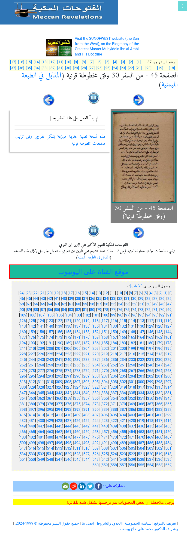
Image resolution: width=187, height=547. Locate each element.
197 (150, 348)
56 (106, 304)
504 (141, 448)
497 (50, 443)
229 (168, 359)
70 (162, 309)
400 (159, 415)
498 (41, 443)
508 (105, 448)
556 (132, 465)
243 (41, 359)
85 (57, 309)
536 (159, 459)
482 (32, 437)
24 (21, 293)
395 (50, 409)
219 (105, 354)
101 (96, 315)
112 (150, 321)
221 (86, 354)
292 (59, 376)
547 (59, 459)
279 (23, 371)
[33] (45, 68)
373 (95, 404)
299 (150, 382)
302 (123, 382)
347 (23, 393)
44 (36, 298)
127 (168, 326)
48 (162, 304)
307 (77, 382)
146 (150, 332)
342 (68, 393)
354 (114, 398)
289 (86, 376)
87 (43, 309)
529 (68, 454)
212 (168, 354)
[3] (123, 62)
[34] (37, 68)
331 (168, 393)
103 (78, 315)
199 (132, 348)
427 (68, 420)
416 (168, 420)
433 (168, 426)
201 (114, 348)
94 (148, 315)
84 (64, 309)
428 (59, 420)
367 (150, 404)
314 (168, 387)
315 (159, 387)
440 (105, 426)
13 (99, 293)
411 (59, 415)
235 (114, 359)
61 (71, 304)
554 (150, 465)
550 (32, 459)
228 (23, 354)
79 (99, 309)
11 (113, 293)
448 (32, 426)
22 (35, 293)
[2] (131, 62)
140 (50, 326)
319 (123, 387)
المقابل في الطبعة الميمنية (94, 257)
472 (123, 437)
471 (132, 437)
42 (50, 298)
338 (105, 393)
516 (32, 448)
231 (150, 359)
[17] (13, 62)
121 (68, 321)
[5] (107, 62)
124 (41, 321)
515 (41, 448)
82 (78, 309)
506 (123, 448)
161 (168, 337)
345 (41, 393)
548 (50, 459)
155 (68, 332)
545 (77, 459)
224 (59, 354)
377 (59, 404)
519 (159, 454)
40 (64, 298)
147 (141, 332)
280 (168, 376)
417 (159, 420)
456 (114, 432)
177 (23, 337)
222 (77, 354)
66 (36, 304)
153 (86, 332)
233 (132, 359)
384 (150, 409)
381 (23, 404)
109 (23, 315)
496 (59, 443)
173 (59, 337)
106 (50, 315)
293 (50, 376)
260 (41, 365)
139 (59, 326)
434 (159, 426)
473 (114, 437)
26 (162, 298)
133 (114, 326)
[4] (115, 62)
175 (41, 337)
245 (23, 359)
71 (155, 309)
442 (86, 426)
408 (86, 415)
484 (168, 443)
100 (105, 315)
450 (168, 432)
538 (141, 459)
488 (132, 443)
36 (92, 298)
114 (132, 321)
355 (105, 398)
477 (77, 437)
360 (59, 398)
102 (87, 315)
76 (120, 309)
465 (32, 432)
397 (32, 409)
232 (141, 359)
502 (159, 448)
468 (159, 437)
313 (23, 382)
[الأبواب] (136, 286)
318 (132, 387)
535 (168, 459)
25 (169, 298)
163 (150, 337)
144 (168, 332)
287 (105, 376)
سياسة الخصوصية (137, 523)
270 (105, 371)
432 (23, 420)
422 (114, 420)
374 (86, 404)
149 (123, 332)
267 (132, 371)
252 (114, 365)
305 (95, 382)
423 (105, 420)
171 (77, 337)
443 (77, 426)
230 (159, 359)
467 (168, 437)
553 (159, 465)
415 (23, 415)
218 (114, 354)
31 (127, 298)
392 (77, 409)
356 (95, 398)
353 (123, 398)
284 (132, 376)
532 (41, 454)
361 (50, 398)
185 (105, 343)
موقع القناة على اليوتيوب (93, 271)
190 (59, 343)
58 (92, 304)
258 (59, 365)
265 (150, 371)
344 (50, 393)
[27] (92, 68)
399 (168, 415)
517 (23, 448)
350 (150, 398)
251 (123, 365)
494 (77, 443)
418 (150, 420)
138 (68, 326)
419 (141, 420)
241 (59, 359)
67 (29, 304)
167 (114, 337)
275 (59, 371)
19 (56, 293)
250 (132, 365)
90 (22, 309)
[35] (29, 68)
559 (105, 465)
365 (168, 404)
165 (132, 337)
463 (50, 432)
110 (168, 321)
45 (29, 298)
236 (105, 359)
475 (95, 437)
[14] (37, 62)
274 (68, 371)
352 (132, 398)
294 (41, 376)
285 (123, 376)
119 (86, 321)
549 (41, 459)
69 (169, 309)
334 (141, 393)
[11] (60, 62)
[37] (13, 68)
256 (77, 365)
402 (141, 415)
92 (162, 315)
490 (114, 443)
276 (50, 371)
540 (123, 459)
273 (77, 371)
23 (29, 293)
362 (41, 398)
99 (113, 315)
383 (159, 409)
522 (132, 454)
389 (105, 409)
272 (86, 371)
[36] (21, 68)
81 (85, 309)
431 (32, 420)
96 (134, 315)
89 (29, 309)
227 (32, 354)
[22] (131, 68)
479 (59, 437)
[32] (52, 68)
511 (77, 448)
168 (105, 337)
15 (85, 293)
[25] (107, 68)
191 (50, 343)
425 (86, 420)
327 (50, 387)
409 (77, 415)
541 (114, 459)
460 (77, 432)
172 (68, 337)
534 (23, 454)
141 (41, 326)
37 (85, 298)
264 (159, 371)
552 (168, 465)
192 (41, 343)
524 (114, 454)
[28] (84, 68)
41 (57, 298)
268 (123, 371)
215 (141, 354)
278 (32, 371)
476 (86, 437)
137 (77, 326)
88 (36, 309)
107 (41, 315)
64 (50, 304)
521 (141, 454)
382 (168, 409)
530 (59, 454)
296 (23, 376)
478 (68, 437)
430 (41, 420)
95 (141, 315)
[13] (45, 62)
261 (32, 365)
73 (141, 309)
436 (141, 426)
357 (86, 398)
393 (68, 409)
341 (77, 393)
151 (105, 332)
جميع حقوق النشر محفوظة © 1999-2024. (47, 523)
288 (95, 376)
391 (86, 409)
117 (105, 321)
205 (77, 348)
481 (41, 437)
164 (141, 337)
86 (50, 309)
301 (132, 382)
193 (32, 343)
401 (150, 415)
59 (85, 304)
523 (123, 454)
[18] (172, 68)
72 (148, 309)
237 (95, 359)
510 (86, 448)
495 (68, 443)
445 (59, 426)
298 (159, 382)
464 (41, 432)
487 (141, 443)
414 (32, 415)
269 (114, 371)
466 (23, 432)
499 (32, 443)
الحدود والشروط (109, 523)
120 (77, 321)
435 (150, 426)
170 (86, 337)
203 (95, 348)
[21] (139, 68)
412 (50, 415)
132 (123, 326)
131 (132, 326)
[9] (76, 62)
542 (105, 459)
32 (120, 298)
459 (86, 432)
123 (50, 321)
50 (148, 304)
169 (95, 337)
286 (114, 376)
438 (123, 426)
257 (68, 365)
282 (150, 376)
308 (68, 382)
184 (114, 343)
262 (23, 365)
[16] (21, 62)
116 (114, 321)
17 (71, 293)
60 (78, 304)
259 (50, 365)
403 (132, 415)
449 (23, 426)
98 (120, 315)
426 (77, 420)
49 (155, 304)
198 (141, 348)
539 (132, 459)
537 (150, 459)
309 (59, 382)
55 (113, 304)
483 (23, 437)
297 (168, 382)
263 (168, 371)
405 (114, 415)
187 (86, 343)
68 (22, 304)
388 (114, 409)
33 (113, 298)
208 (50, 348)
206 (68, 348)
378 (50, 404)
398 (23, 409)
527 (86, 454)
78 (106, 309)
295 (32, 376)
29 (141, 298)
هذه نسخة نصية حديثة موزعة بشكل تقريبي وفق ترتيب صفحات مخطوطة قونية (60, 140)
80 (92, 309)
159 (32, 332)
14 (92, 293)
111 (159, 321)
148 (132, 332)
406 (105, 415)
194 (23, 343)
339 (95, 393)
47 (169, 304)
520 (150, 454)
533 (32, 454)
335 (132, 393)
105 (60, 315)
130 (141, 326)
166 (123, 337)
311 (41, 382)
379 (41, 404)
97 (127, 315)
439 (114, 426)
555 (141, 465)
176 (32, 337)
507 (114, 448)
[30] (68, 68)
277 (41, 371)
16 (78, 293)
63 (57, 304)
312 (32, 382)
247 (159, 365)
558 (114, 465)
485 (159, 443)
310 (50, 382)
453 (141, 432)
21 (42, 293)
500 (23, 443)
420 (132, 420)
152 (95, 332)
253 (105, 365)
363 (32, 398)
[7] (92, 62)
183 (123, 343)
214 (150, 354)
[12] (52, 62)
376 (68, 404)
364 (23, 398)
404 (123, 415)
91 (169, 315)
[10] (68, 62)
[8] (84, 62)
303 (114, 382)
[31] (60, 68)
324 (77, 387)
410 (68, 415)
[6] (99, 62)
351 (141, 398)
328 (41, 387)
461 (68, 432)
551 (23, 459)
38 (78, 298)
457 (105, 432)
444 (68, 426)
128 (159, 326)
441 (95, 426)
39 (71, 298)
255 (86, 365)
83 (71, 309)
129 (150, 326)
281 (159, 376)
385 (141, 409)
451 (159, 432)
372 (105, 404)
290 (77, 376)
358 (77, 398)
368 (141, 404)
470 (141, 437)
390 (95, 409)
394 (59, 409)
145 (159, 332)
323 (86, 387)
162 (159, 337)
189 (68, 343)
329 (32, 387)
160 (23, 332)
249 (141, 365)
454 (132, 432)
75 (127, 309)
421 (123, 420)
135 (95, 326)
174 (50, 337)
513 (59, 448)
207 (59, 348)
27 (155, 298)
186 (95, 343)
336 (123, 393)
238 (86, 359)
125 (32, 321)
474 (105, 437)
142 (32, 326)
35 (99, 298)
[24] (115, 68)
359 (68, 398)
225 (50, 354)
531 (50, 454)
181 (141, 343)
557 (123, 465)
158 (41, 332)
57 (99, 304)
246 (168, 365)
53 (127, 304)
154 (77, 332)
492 (95, 443)
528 (77, 454)
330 (23, 387)
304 (105, 382)
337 (114, 393)
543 (95, 459)
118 (95, 321)
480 (50, 437)
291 (68, 376)
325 (68, 387)
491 (105, 443)
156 (59, 332)
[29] (76, 68)
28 (148, 298)
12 (106, 293)
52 (134, 304)
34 (106, 298)
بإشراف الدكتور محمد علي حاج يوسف (149, 529)
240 (68, 359)
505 (132, 448)
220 (95, 354)
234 (123, 359)
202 (105, 348)
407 (95, 415)
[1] (139, 62)
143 (23, 326)
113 (141, 321)
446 (50, 426)
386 (132, 409)
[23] (123, 68)
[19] (160, 68)
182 (132, 343)
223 (68, 354)
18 (64, 293)
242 (50, 359)
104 (69, 315)
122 (59, 321)
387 (123, 409)
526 (95, 454)
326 (59, 387)
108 (32, 315)
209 (41, 348)
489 (123, 443)
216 (132, 354)
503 (150, 448)
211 (23, 348)
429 (50, 420)
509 (95, 448)
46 (22, 298)
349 (159, 398)
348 (168, 398)
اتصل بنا (88, 523)
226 (41, 354)
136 (86, 326)
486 (150, 443)
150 (114, 332)
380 (32, 404)
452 (150, 432)
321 (105, 387)
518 (168, 454)
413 (41, 415)
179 (159, 343)
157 (50, 332)
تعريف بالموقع (165, 523)
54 (120, 304)
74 (134, 309)
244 (32, 359)
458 (95, 432)
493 (86, 443)
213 (159, 354)
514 (50, 448)
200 (123, 348)
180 (150, 343)
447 (41, 426)
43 (43, 298)
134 (105, 326)
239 (77, 359)
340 (86, 393)
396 (41, 409)
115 (123, 321)
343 (59, 393)
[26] (100, 68)
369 (132, 404)
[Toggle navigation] (182, 6)
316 (150, 387)
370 (123, 404)
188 (77, 343)
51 (141, 304)
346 (32, 393)
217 (123, 354)
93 (155, 315)
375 (77, 404)
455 (123, 432)
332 (159, 393)
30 (134, 298)
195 (168, 348)
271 (95, 371)
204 (86, 348)
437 (132, 426)
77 (113, 309)
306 (86, 382)
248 (150, 365)
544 (86, 459)
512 (68, 448)
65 (43, 304)
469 (150, 437)
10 (120, 293)
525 (105, 454)
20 (50, 293)
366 (159, 404)
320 (114, 387)
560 (95, 465)
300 (141, 382)
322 (95, 387)
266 (141, 371)
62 (64, 304)
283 (141, 376)
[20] (148, 68)
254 (95, 365)
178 (168, 343)
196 (159, 348)
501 (168, 448)
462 (59, 432)
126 (23, 321)
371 (114, 404)
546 (68, 459)
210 (32, 348)
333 (150, 393)
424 (95, 420)
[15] (29, 62)
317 (141, 387)
